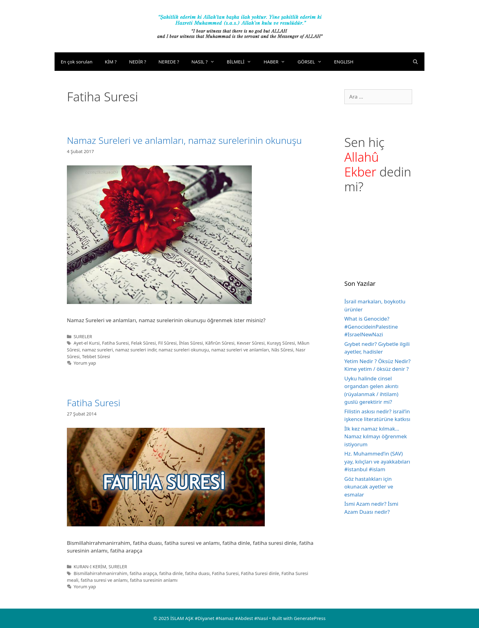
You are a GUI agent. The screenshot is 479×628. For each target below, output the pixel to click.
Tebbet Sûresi (96, 356)
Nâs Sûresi (282, 350)
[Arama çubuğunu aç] (415, 61)
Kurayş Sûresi (281, 343)
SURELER (83, 336)
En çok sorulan (76, 62)
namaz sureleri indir (135, 350)
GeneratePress (309, 618)
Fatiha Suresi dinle (260, 573)
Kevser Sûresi (250, 343)
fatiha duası (197, 573)
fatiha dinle (171, 573)
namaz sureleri (97, 350)
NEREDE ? (168, 62)
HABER (277, 61)
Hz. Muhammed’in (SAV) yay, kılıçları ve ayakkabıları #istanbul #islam (377, 461)
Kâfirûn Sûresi (220, 343)
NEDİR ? (137, 62)
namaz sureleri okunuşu (184, 350)
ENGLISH (344, 62)
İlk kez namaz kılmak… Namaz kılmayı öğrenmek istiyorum (375, 436)
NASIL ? (206, 61)
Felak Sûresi (143, 343)
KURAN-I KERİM (90, 566)
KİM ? (111, 62)
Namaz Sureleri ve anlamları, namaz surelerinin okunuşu (184, 140)
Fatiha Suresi (115, 343)
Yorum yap (85, 363)
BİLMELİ (242, 61)
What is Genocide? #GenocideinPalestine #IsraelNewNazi (371, 326)
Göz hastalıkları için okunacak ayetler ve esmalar (368, 486)
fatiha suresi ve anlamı (104, 580)
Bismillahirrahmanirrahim (100, 573)
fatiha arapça (143, 573)
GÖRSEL (312, 61)
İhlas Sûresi (191, 343)
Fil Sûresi (167, 343)
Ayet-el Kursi (87, 343)
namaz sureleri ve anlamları (240, 350)
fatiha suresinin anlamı (154, 580)
